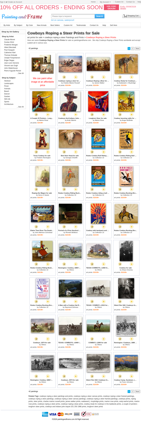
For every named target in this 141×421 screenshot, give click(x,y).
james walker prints (73, 401)
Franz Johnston (127, 382)
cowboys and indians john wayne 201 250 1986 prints (65, 407)
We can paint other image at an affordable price (42, 81)
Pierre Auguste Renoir (12, 71)
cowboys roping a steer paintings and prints (56, 396)
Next (137, 48)
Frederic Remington (44, 158)
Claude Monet (9, 40)
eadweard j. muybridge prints (92, 401)
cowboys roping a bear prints (72, 404)
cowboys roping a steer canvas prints (88, 396)
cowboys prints (124, 399)
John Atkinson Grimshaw (43, 232)
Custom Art (119, 2)
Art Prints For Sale (22, 16)
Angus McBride (127, 120)
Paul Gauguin (9, 50)
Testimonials (81, 25)
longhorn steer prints (95, 407)
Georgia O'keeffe (72, 158)
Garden (7, 96)
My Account (105, 2)
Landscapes (9, 83)
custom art (31, 43)
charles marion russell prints (54, 401)
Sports (6, 102)
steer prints (38, 401)
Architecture (8, 104)
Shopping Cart (133, 16)
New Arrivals (41, 25)
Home (93, 2)
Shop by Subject (8, 78)
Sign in (2, 2)
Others (71, 270)
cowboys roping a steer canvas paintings (70, 399)
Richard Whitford (71, 232)
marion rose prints (111, 401)
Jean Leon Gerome (11, 63)
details (123, 8)
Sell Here (113, 25)
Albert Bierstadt (10, 47)
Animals (7, 89)
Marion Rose (43, 120)
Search (99, 16)
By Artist (7, 25)
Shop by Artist (8, 37)
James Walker (99, 83)
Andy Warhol (71, 120)
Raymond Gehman (71, 307)
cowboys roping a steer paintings (41, 399)
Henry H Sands (43, 195)
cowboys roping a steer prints (49, 404)
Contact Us (130, 2)
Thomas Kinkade (10, 55)
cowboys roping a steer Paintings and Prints (64, 37)
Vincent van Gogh (11, 66)
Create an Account (15, 2)
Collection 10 (99, 158)
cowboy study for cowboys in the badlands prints (102, 404)
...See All (20, 73)
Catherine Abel (10, 53)
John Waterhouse (11, 68)
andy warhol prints (126, 401)
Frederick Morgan (11, 45)
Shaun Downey (127, 270)
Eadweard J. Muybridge (127, 83)
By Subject (18, 25)
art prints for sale (34, 37)
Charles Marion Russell (71, 83)
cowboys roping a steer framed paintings (118, 396)
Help (139, 2)
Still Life (7, 99)
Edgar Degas (9, 60)
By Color (29, 25)
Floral (6, 86)
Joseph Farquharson (12, 58)
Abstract (7, 81)
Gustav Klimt (9, 42)
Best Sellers (55, 25)
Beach (6, 91)
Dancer (7, 94)
